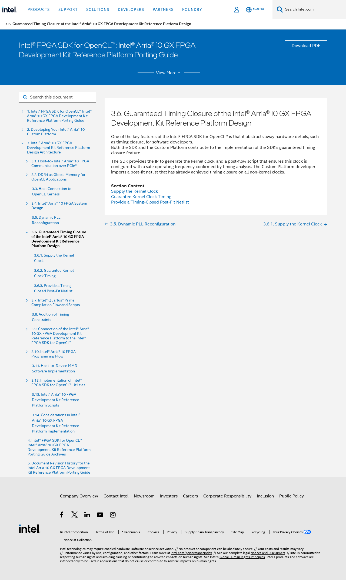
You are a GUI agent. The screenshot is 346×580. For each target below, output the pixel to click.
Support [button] (68, 9)
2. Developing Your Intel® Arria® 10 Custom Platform (56, 131)
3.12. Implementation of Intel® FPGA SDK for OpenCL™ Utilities (58, 382)
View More (169, 73)
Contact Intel (116, 496)
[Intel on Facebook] (62, 515)
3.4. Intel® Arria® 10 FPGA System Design (59, 205)
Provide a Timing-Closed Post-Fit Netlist (150, 202)
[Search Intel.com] (314, 9)
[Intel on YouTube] (100, 515)
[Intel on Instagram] (113, 515)
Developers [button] (131, 9)
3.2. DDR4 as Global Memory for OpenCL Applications (58, 177)
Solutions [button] (97, 9)
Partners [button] (163, 9)
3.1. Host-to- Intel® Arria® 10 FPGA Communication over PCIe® (60, 163)
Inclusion (265, 496)
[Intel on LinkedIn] (87, 515)
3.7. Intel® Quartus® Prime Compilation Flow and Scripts (55, 302)
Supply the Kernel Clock (134, 191)
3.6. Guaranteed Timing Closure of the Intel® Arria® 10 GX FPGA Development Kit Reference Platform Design (58, 239)
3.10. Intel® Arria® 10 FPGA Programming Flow (53, 354)
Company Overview (79, 496)
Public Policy (291, 496)
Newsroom (144, 496)
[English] (255, 9)
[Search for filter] (57, 97)
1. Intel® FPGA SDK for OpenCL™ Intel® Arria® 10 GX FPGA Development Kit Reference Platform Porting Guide (59, 116)
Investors (169, 496)
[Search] (280, 9)
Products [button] (39, 9)
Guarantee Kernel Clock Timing (141, 196)
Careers (190, 496)
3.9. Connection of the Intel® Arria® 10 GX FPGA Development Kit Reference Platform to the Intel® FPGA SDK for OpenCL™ (60, 336)
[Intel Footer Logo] (30, 528)
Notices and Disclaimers (268, 553)
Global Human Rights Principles (242, 557)
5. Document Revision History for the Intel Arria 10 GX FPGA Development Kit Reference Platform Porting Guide (59, 468)
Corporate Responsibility (227, 496)
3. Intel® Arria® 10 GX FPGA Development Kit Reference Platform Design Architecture (58, 148)
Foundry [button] (192, 9)
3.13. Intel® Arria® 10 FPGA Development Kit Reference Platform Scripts (55, 400)
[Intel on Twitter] (75, 515)
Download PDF (306, 45)
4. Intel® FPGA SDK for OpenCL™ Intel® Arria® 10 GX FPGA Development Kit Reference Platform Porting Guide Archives (59, 447)
